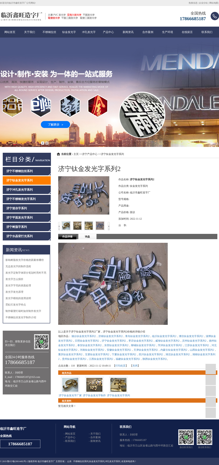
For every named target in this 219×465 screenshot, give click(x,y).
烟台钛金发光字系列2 (84, 336)
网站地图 (213, 3)
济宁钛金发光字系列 (112, 154)
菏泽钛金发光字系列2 (170, 345)
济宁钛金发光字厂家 (70, 395)
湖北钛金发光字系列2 (178, 354)
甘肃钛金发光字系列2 (97, 354)
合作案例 (147, 32)
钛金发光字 (69, 32)
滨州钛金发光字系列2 (194, 340)
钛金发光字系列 (96, 461)
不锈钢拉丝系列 (81, 461)
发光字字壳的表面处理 (18, 285)
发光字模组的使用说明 (18, 298)
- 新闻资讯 (95, 441)
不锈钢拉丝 (49, 32)
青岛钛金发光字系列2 (137, 336)
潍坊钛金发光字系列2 (191, 336)
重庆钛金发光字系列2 (70, 354)
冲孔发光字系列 (112, 461)
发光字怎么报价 (14, 279)
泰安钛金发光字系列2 (89, 345)
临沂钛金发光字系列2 (164, 336)
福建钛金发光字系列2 (128, 359)
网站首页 (9, 32)
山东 (69, 461)
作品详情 (67, 236)
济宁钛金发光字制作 (94, 395)
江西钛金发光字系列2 (101, 359)
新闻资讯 (128, 32)
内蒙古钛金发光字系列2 (173, 350)
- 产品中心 (69, 437)
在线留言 (187, 32)
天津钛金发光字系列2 (146, 350)
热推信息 (193, 3)
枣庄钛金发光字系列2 (140, 340)
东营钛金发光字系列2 (116, 345)
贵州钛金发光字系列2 (74, 359)
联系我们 (206, 32)
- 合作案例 (95, 437)
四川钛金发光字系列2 (151, 354)
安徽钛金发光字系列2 (119, 350)
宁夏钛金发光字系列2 (124, 354)
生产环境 (167, 32)
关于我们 (29, 32)
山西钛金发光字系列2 (202, 350)
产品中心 (108, 32)
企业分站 (203, 3)
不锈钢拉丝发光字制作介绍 (20, 317)
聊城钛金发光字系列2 (143, 345)
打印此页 (120, 365)
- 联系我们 (69, 441)
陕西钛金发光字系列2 (155, 359)
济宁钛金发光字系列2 (114, 340)
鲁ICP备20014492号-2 (17, 461)
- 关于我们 (95, 433)
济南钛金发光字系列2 (110, 336)
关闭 (135, 365)
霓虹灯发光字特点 (15, 304)
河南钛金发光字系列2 (92, 350)
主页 (76, 154)
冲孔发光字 (89, 32)
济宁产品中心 (89, 154)
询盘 (87, 236)
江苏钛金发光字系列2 (197, 345)
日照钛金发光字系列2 (87, 340)
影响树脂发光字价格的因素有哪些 (24, 260)
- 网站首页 (69, 433)
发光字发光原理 (14, 292)
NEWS (25, 250)
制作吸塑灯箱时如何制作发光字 (23, 311)
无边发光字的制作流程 (18, 266)
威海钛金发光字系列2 (167, 340)
